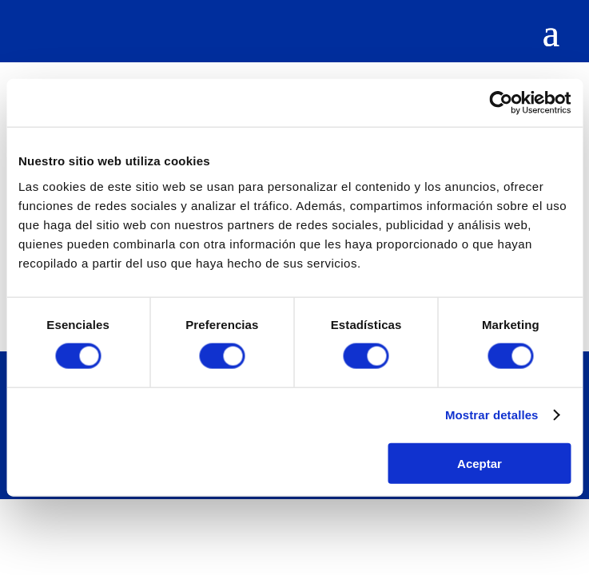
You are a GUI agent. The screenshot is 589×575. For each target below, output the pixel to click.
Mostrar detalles (492, 415)
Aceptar (479, 463)
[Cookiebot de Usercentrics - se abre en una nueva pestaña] (501, 103)
